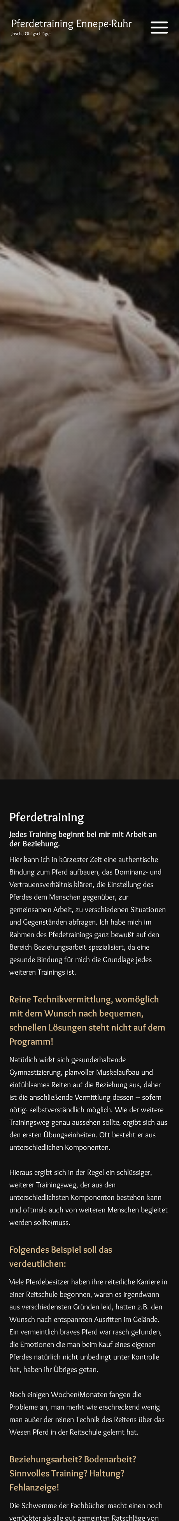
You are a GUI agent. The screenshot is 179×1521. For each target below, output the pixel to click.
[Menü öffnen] (154, 27)
